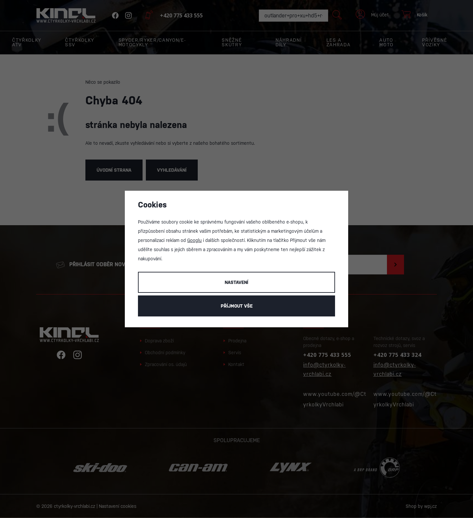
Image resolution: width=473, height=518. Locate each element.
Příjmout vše (237, 306)
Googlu (194, 240)
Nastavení (236, 282)
